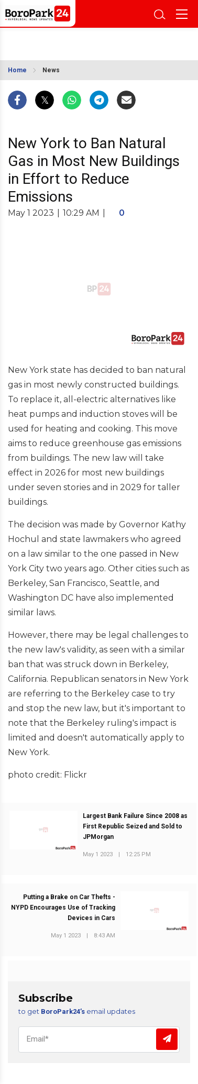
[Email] (99, 1039)
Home (17, 70)
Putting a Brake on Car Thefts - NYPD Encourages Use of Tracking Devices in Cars (63, 907)
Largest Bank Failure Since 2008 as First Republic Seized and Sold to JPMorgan (135, 826)
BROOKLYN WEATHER (56, 40)
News (51, 70)
